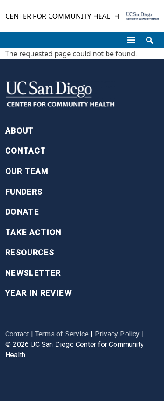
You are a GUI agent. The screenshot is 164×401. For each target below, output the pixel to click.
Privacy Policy (117, 334)
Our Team (27, 171)
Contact (25, 150)
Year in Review (38, 293)
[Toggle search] (149, 40)
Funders (23, 191)
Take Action (33, 232)
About (19, 130)
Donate (22, 211)
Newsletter (33, 273)
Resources (29, 252)
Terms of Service (62, 334)
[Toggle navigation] (131, 40)
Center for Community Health (62, 16)
